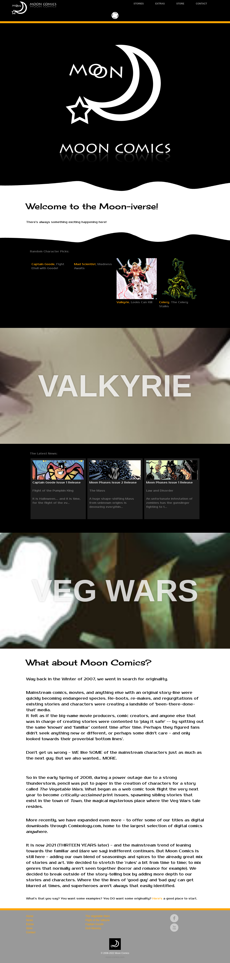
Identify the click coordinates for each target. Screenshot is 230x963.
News (29, 920)
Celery (164, 302)
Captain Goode (43, 302)
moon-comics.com (115, 957)
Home (29, 916)
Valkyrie (123, 302)
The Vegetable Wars (97, 916)
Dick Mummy (93, 928)
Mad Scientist (85, 302)
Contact (201, 3)
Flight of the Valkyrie (97, 920)
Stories (139, 3)
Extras (160, 3)
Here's (157, 898)
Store (180, 3)
